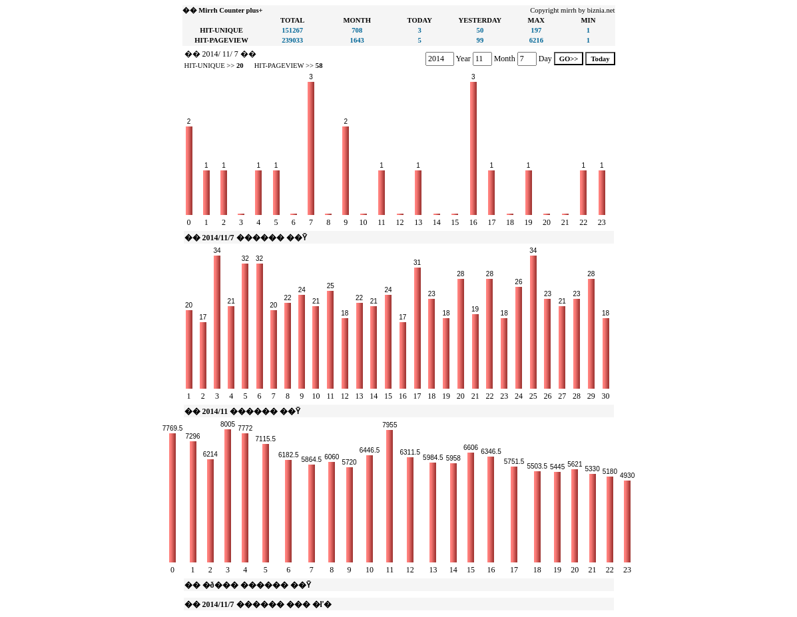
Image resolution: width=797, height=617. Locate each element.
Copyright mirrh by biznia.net (572, 10)
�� (192, 54)
